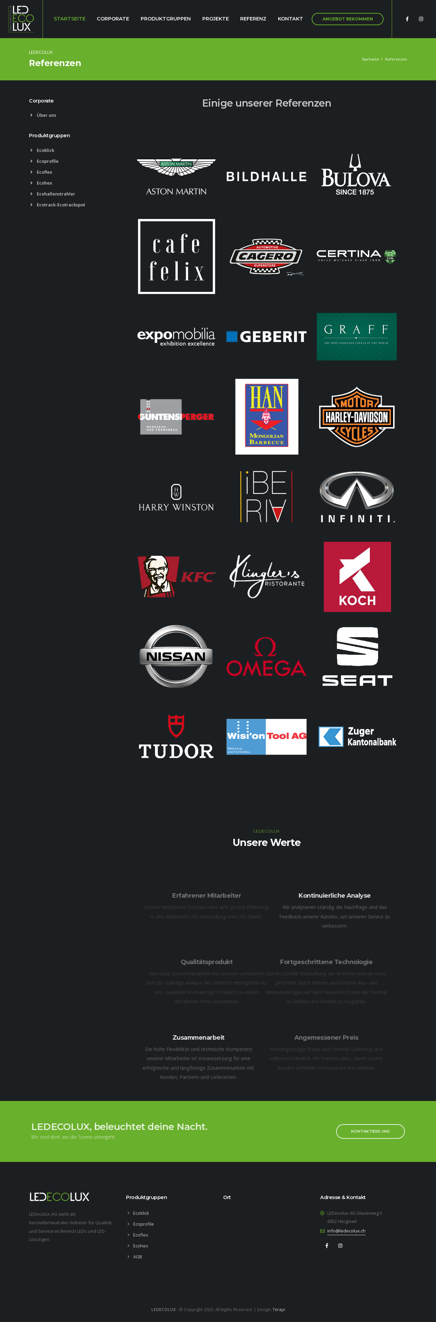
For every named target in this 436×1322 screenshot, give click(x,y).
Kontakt (290, 19)
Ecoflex (41, 172)
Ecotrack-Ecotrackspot (57, 205)
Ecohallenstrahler (52, 194)
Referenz (253, 19)
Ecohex (41, 183)
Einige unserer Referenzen (266, 103)
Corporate (113, 19)
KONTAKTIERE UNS (366, 1131)
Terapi (278, 1309)
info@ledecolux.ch (346, 1231)
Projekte (215, 19)
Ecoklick (42, 150)
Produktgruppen (166, 19)
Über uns (43, 115)
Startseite (69, 19)
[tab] (72, 104)
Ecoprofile (44, 161)
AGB (137, 1257)
